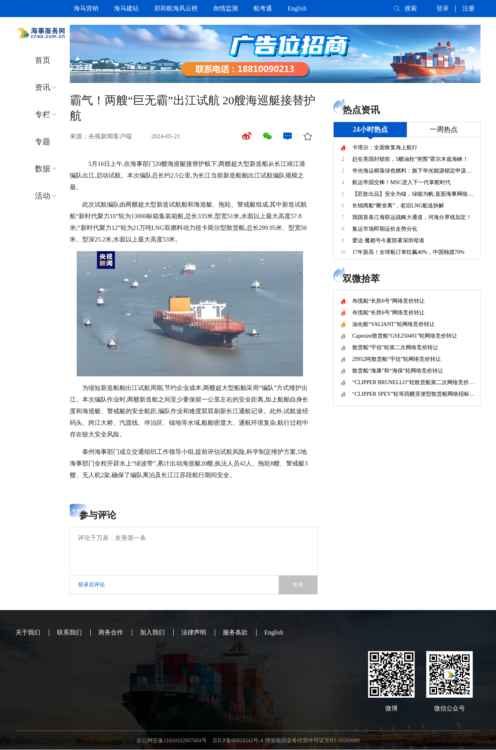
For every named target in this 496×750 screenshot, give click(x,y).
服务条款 (235, 632)
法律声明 (193, 632)
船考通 (262, 8)
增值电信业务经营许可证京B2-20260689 (312, 740)
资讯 (42, 87)
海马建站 (126, 8)
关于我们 (28, 632)
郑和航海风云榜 (176, 8)
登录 (442, 8)
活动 (42, 195)
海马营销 (86, 8)
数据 (42, 168)
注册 (468, 8)
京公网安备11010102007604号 (171, 740)
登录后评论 (91, 585)
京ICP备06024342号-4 (237, 740)
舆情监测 (225, 8)
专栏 (42, 114)
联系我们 (69, 632)
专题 (42, 141)
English (297, 8)
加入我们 (152, 632)
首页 (42, 60)
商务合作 (110, 632)
